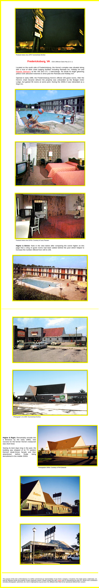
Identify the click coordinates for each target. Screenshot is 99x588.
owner (59, 580)
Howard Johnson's (23, 72)
